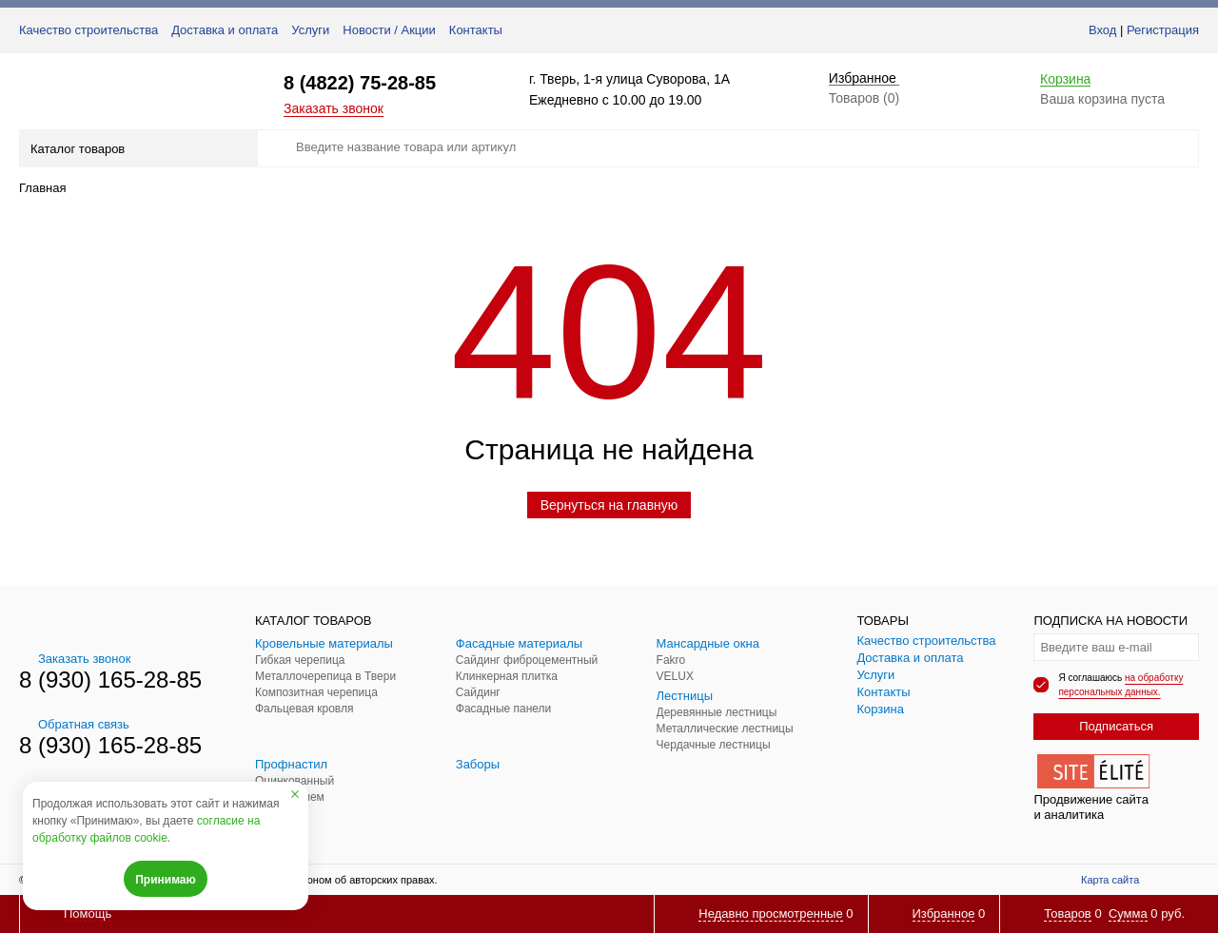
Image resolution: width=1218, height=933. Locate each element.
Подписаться (1116, 726)
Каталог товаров (136, 149)
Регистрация (1163, 30)
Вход (1102, 30)
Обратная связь (74, 724)
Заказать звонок (333, 108)
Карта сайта (1110, 879)
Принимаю (165, 879)
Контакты (475, 30)
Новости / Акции (389, 30)
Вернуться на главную (609, 505)
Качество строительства (88, 30)
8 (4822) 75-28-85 (360, 82)
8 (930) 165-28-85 (110, 679)
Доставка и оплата (224, 30)
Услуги (310, 30)
